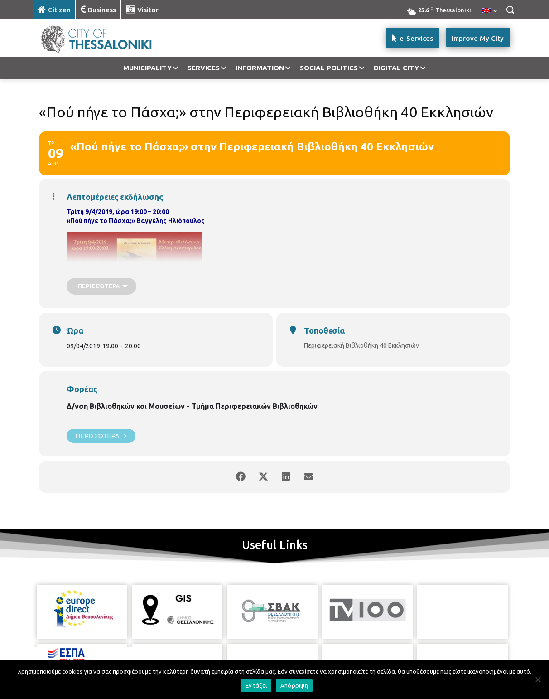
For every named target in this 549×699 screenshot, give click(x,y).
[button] (510, 9)
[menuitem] (489, 11)
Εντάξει (256, 685)
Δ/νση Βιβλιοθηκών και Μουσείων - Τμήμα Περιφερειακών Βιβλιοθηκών (192, 406)
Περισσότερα (101, 436)
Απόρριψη (294, 685)
